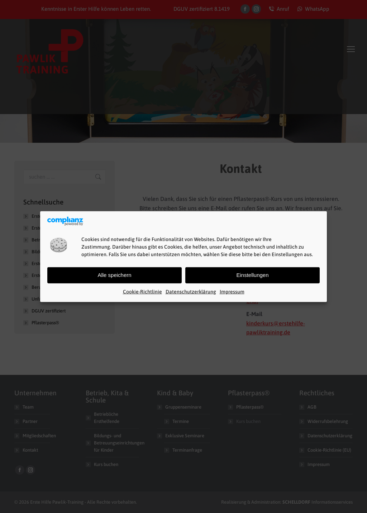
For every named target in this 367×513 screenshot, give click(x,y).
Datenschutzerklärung (191, 292)
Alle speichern (114, 275)
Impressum (232, 292)
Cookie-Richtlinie (142, 292)
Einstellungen (252, 275)
